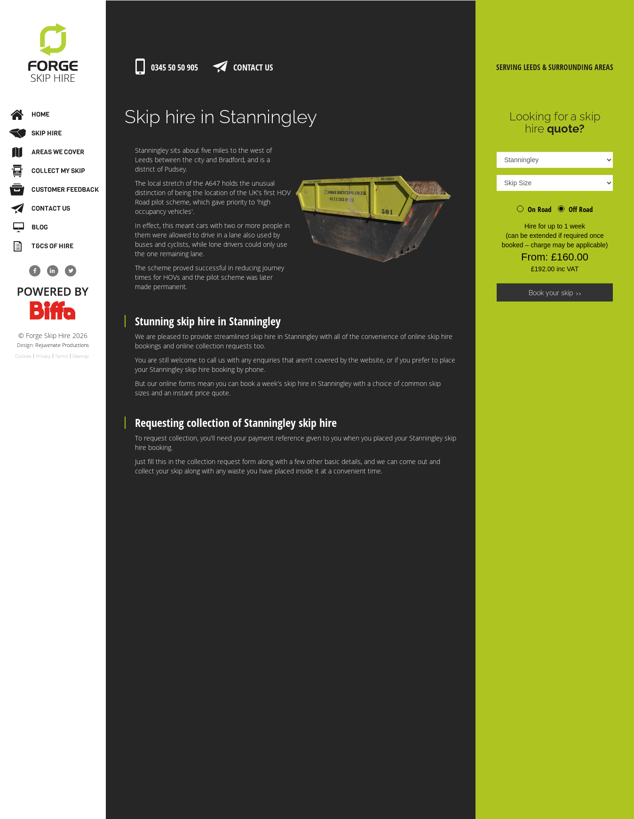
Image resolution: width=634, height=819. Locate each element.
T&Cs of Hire (41, 246)
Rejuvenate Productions (62, 344)
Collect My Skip (47, 171)
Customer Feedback (54, 190)
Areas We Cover (47, 152)
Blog (30, 227)
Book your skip (551, 293)
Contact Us (40, 208)
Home (29, 114)
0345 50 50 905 (165, 68)
